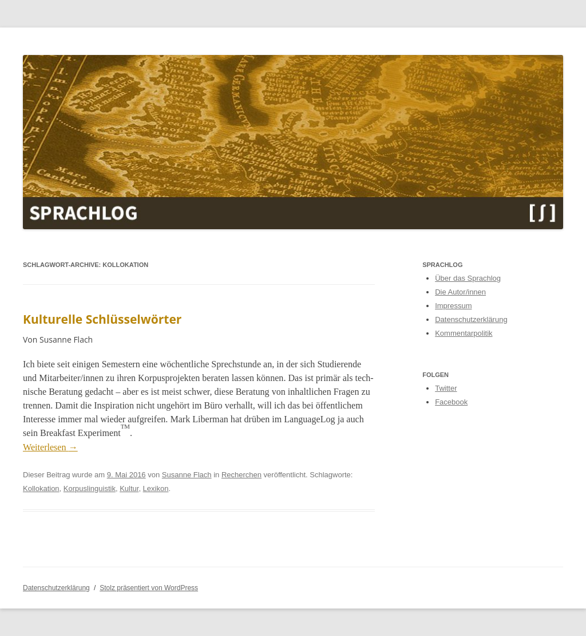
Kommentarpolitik (463, 333)
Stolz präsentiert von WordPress (149, 588)
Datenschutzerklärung (471, 319)
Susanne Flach (187, 474)
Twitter (446, 388)
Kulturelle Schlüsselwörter (102, 319)
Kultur (129, 488)
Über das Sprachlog (468, 278)
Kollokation (41, 488)
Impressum (453, 305)
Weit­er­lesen (50, 447)
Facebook (451, 402)
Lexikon (156, 488)
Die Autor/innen (460, 292)
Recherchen (241, 474)
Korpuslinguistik (90, 488)
